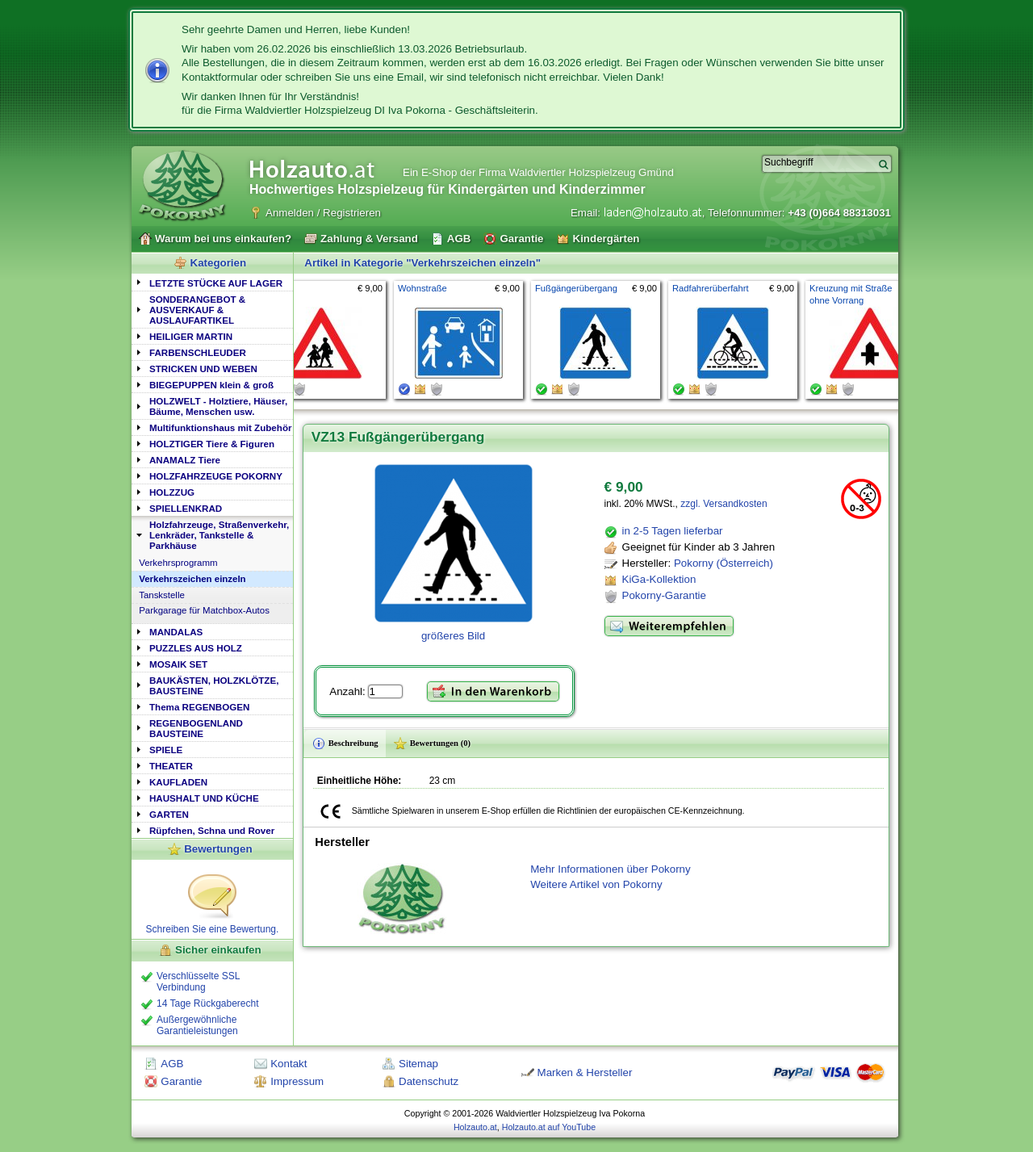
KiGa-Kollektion (659, 579)
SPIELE (165, 749)
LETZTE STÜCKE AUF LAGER (215, 283)
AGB (172, 1064)
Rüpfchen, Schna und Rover (211, 830)
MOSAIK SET (178, 664)
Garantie (181, 1081)
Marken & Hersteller (585, 1072)
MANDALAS (176, 631)
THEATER (171, 765)
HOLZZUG (171, 492)
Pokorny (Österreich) (723, 563)
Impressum (297, 1081)
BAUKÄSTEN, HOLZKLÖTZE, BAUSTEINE (213, 685)
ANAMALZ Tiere (184, 460)
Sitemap (418, 1064)
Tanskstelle (162, 595)
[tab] (212, 282)
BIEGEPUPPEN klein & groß (211, 384)
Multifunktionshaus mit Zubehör (220, 427)
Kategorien (218, 263)
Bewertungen (218, 849)
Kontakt (288, 1064)
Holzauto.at (475, 1127)
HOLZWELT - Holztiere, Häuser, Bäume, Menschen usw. (218, 406)
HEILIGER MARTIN (190, 336)
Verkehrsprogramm (178, 563)
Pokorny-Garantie (664, 595)
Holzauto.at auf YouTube (549, 1127)
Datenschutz (428, 1081)
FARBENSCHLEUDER (197, 352)
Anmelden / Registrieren (323, 213)
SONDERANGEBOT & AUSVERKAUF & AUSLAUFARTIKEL (197, 309)
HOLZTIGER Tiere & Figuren (211, 443)
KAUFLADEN (178, 782)
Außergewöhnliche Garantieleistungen (197, 1025)
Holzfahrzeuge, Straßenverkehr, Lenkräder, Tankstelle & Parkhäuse (219, 535)
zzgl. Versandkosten (723, 503)
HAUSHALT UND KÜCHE (204, 798)
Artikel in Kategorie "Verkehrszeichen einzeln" (422, 263)
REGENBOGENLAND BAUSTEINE (196, 728)
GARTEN (169, 814)
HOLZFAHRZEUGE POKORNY (215, 476)
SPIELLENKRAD (185, 508)
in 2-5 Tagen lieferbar (672, 531)
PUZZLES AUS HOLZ (195, 648)
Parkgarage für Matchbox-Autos (204, 610)
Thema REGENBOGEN (199, 707)
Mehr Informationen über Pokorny (610, 869)
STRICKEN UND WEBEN (203, 368)
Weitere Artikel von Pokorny (596, 884)
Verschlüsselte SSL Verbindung (198, 981)
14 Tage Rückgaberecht (208, 1003)
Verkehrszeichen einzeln (192, 579)
